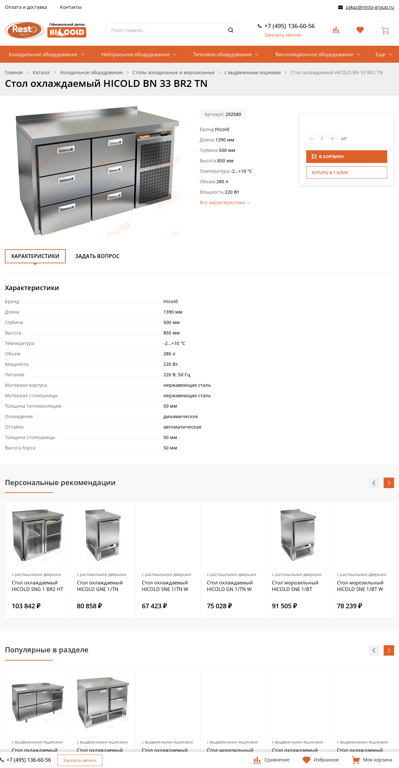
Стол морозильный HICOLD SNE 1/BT (295, 585)
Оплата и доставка (26, 7)
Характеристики (35, 256)
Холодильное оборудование (42, 54)
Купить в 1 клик (330, 174)
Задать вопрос (97, 256)
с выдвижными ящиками (37, 742)
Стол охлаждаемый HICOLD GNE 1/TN (100, 585)
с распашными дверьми (36, 574)
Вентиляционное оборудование (314, 54)
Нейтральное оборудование (135, 54)
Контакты (71, 7)
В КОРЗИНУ (327, 158)
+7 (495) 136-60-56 (289, 26)
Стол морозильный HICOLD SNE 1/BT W (360, 585)
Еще (380, 54)
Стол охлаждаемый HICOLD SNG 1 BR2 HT (37, 585)
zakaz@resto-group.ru (370, 7)
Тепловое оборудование (222, 54)
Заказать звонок (282, 35)
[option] (38, 559)
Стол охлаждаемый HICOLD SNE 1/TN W (165, 585)
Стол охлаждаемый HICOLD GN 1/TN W (230, 585)
